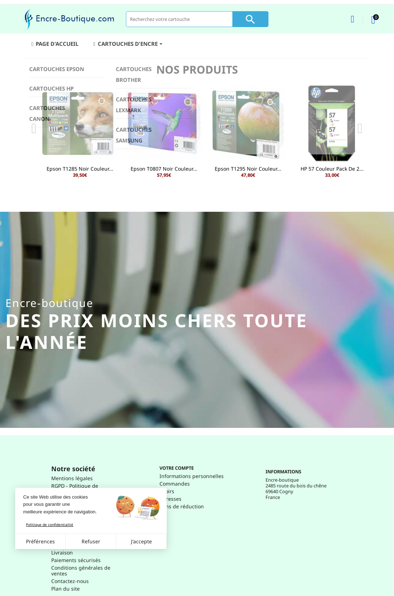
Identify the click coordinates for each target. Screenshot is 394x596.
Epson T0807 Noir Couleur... (164, 168)
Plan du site (65, 588)
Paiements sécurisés (76, 560)
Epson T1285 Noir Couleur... (80, 168)
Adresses (170, 498)
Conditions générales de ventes (80, 570)
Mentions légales (72, 478)
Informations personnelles (191, 476)
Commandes (174, 483)
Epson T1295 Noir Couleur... (248, 168)
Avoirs (166, 491)
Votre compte (176, 468)
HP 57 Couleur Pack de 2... (332, 168)
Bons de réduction (181, 506)
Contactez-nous (70, 581)
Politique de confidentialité (49, 524)
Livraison (62, 552)
